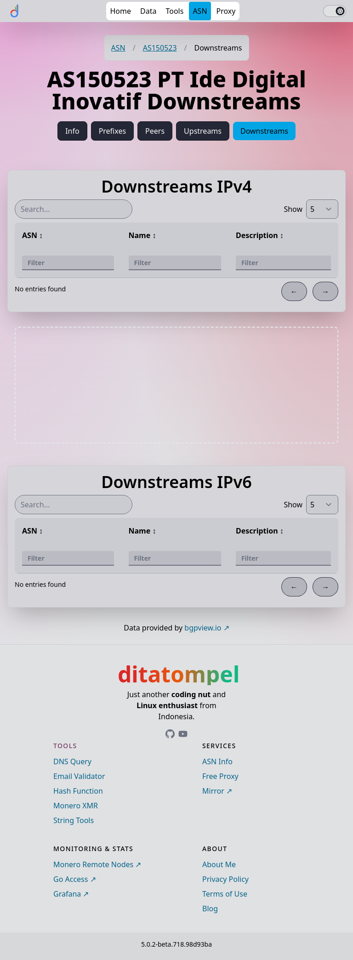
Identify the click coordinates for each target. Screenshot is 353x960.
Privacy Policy (225, 879)
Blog (210, 908)
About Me (219, 864)
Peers (155, 131)
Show (293, 209)
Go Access (70, 879)
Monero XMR (75, 806)
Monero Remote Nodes (93, 864)
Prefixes (112, 131)
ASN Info (217, 761)
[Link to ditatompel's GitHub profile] (170, 733)
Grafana (67, 894)
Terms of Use (224, 894)
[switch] (335, 11)
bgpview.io (202, 628)
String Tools (73, 820)
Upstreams (203, 131)
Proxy (226, 11)
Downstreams (264, 131)
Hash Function (78, 791)
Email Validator (79, 776)
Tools (174, 11)
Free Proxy (220, 776)
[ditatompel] (14, 11)
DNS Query (72, 761)
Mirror (213, 791)
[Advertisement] (176, 385)
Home (120, 11)
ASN (200, 11)
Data (148, 11)
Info (72, 131)
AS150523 (160, 48)
